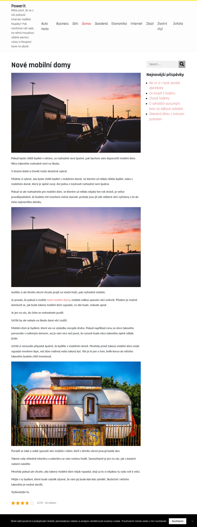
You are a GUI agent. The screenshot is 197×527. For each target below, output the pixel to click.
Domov (86, 24)
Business (62, 24)
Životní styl (162, 26)
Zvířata (178, 24)
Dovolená (101, 24)
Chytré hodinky (159, 98)
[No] (192, 521)
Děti (75, 24)
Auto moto (45, 26)
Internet (136, 24)
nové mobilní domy (58, 300)
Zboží (150, 24)
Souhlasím (177, 521)
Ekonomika (119, 24)
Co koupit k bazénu (162, 93)
